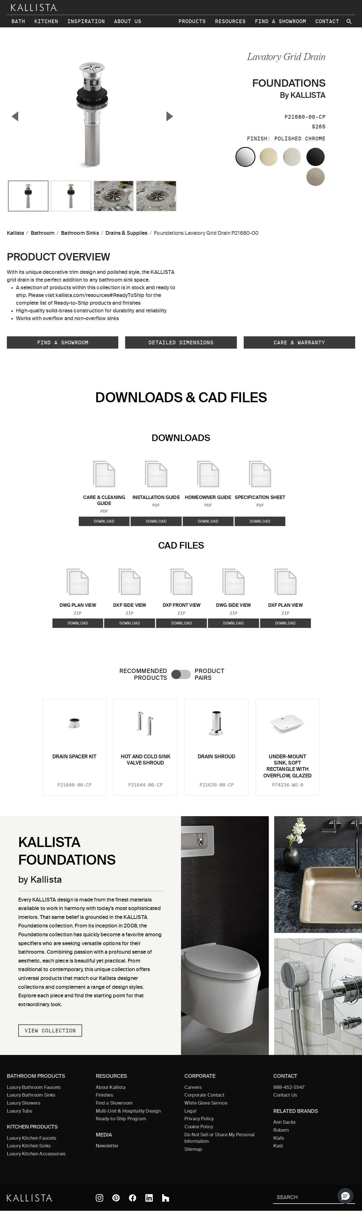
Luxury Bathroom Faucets (34, 1087)
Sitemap (193, 1149)
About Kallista (110, 1087)
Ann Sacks (284, 1122)
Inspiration (86, 21)
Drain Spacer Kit (74, 757)
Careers (193, 1087)
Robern (281, 1130)
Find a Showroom (280, 21)
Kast (278, 1146)
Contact (327, 21)
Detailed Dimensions (181, 342)
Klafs (278, 1138)
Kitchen (46, 21)
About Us (127, 21)
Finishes (104, 1095)
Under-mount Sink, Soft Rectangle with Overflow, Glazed (287, 767)
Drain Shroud (216, 757)
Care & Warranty (299, 342)
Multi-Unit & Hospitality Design (128, 1111)
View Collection (50, 1031)
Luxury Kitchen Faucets (31, 1138)
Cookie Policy (198, 1127)
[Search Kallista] (306, 1198)
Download (104, 521)
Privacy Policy (198, 1119)
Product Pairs (209, 675)
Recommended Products (143, 675)
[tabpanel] (181, 744)
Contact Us (285, 1095)
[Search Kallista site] (349, 21)
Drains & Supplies (126, 233)
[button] (345, 1196)
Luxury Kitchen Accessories (36, 1154)
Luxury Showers (23, 1103)
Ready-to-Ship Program (121, 1119)
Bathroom (42, 233)
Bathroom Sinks (80, 233)
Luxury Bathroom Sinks (31, 1095)
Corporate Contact (204, 1095)
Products (192, 21)
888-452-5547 (289, 1087)
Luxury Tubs (19, 1111)
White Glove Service (205, 1103)
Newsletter (107, 1146)
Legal (190, 1111)
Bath (18, 21)
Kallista (15, 233)
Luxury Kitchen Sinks (29, 1146)
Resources (230, 21)
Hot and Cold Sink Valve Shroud (145, 760)
